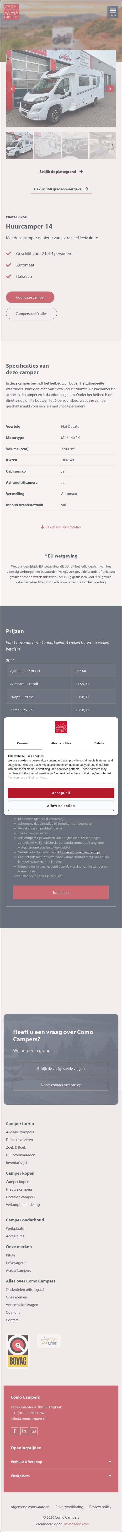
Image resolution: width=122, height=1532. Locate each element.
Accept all (61, 793)
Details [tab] (99, 743)
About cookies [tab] (61, 743)
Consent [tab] (23, 743)
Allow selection (61, 806)
